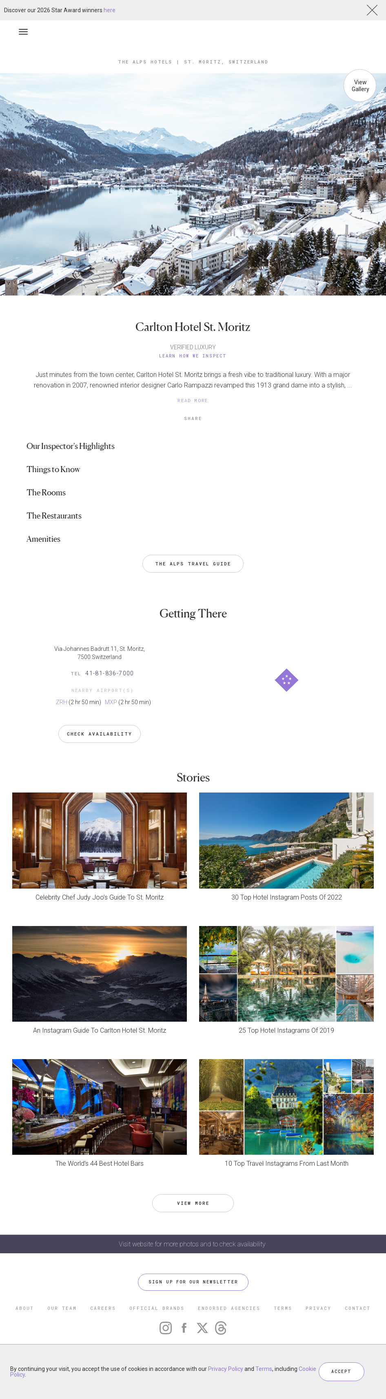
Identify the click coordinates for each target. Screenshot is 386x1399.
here (109, 10)
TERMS (283, 1308)
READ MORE (193, 400)
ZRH (61, 702)
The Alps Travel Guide (193, 563)
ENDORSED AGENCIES (229, 1308)
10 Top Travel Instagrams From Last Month (286, 1163)
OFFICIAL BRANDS (156, 1308)
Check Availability (99, 734)
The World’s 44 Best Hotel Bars (99, 1163)
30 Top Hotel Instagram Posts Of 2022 (286, 897)
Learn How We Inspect (193, 356)
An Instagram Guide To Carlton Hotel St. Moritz (99, 1030)
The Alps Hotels (145, 62)
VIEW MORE (193, 1203)
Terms (263, 1369)
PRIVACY (318, 1308)
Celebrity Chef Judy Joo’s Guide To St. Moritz (99, 897)
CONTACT (357, 1308)
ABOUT (25, 1308)
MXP (111, 702)
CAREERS (103, 1308)
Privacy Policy (225, 1369)
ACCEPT (341, 1371)
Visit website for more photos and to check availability (193, 1244)
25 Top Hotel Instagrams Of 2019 (286, 1030)
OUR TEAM (62, 1308)
